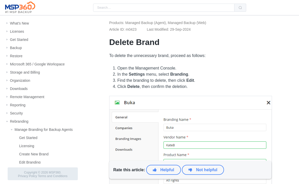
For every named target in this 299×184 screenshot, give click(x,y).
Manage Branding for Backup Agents (44, 130)
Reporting (18, 105)
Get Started (19, 40)
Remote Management (27, 97)
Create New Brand (33, 154)
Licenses (17, 31)
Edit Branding (30, 162)
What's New (19, 23)
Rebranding (19, 121)
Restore (16, 56)
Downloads (19, 89)
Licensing (26, 146)
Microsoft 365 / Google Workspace (37, 64)
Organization (20, 80)
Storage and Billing (25, 72)
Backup (16, 48)
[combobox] (163, 8)
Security (16, 113)
